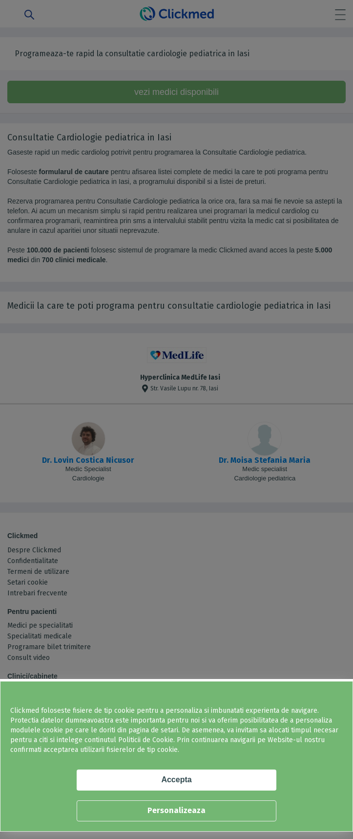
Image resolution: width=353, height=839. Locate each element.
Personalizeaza (176, 810)
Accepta (176, 779)
